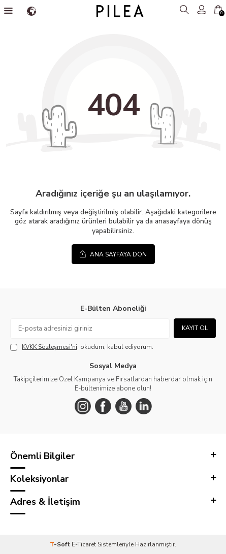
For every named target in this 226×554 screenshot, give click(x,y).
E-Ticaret (84, 544)
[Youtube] (123, 406)
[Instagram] (83, 406)
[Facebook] (103, 406)
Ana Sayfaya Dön (113, 254)
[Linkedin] (144, 406)
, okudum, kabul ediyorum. (81, 347)
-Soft (61, 544)
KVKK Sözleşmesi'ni (49, 347)
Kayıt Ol (195, 328)
